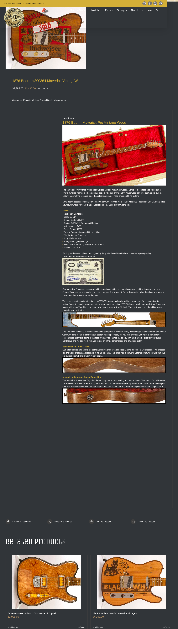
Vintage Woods (60, 100)
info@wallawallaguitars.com (33, 3)
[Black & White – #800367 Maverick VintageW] (131, 582)
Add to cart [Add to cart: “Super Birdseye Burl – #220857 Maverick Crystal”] (14, 627)
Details (82, 627)
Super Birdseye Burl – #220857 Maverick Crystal (32, 613)
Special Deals (46, 100)
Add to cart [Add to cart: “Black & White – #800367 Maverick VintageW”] (99, 627)
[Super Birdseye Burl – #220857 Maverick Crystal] (46, 582)
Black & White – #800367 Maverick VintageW (115, 613)
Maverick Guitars (31, 100)
